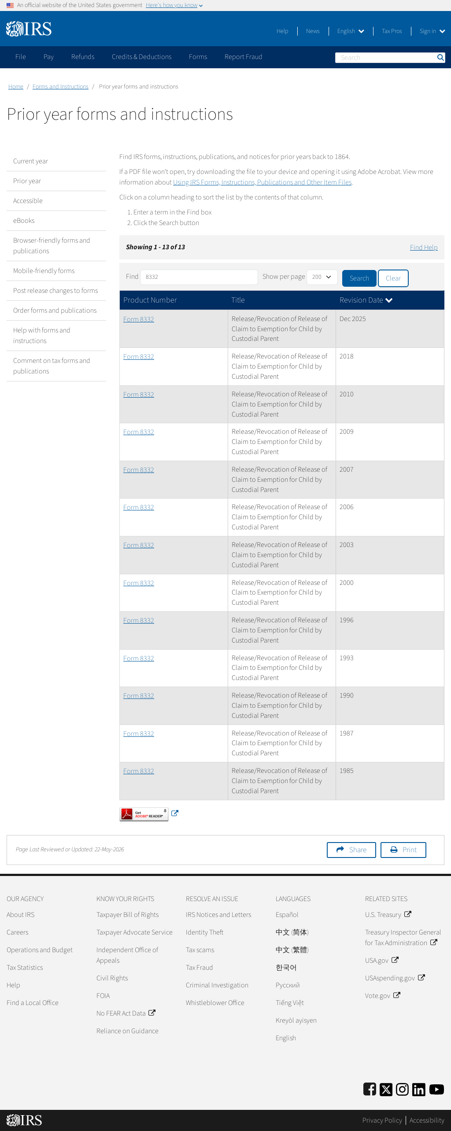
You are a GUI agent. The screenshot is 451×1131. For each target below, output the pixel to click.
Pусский (288, 985)
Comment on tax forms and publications (51, 366)
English (350, 31)
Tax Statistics (25, 967)
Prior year (27, 181)
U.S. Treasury (387, 915)
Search (440, 57)
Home (15, 86)
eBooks (23, 220)
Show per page (283, 276)
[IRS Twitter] (386, 1088)
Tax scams (200, 950)
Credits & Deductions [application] (141, 57)
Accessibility (427, 1120)
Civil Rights (112, 978)
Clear (393, 278)
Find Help (424, 247)
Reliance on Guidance (127, 1031)
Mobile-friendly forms (43, 271)
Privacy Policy (382, 1120)
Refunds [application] (82, 57)
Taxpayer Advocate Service (134, 932)
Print (410, 850)
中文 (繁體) (292, 950)
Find (132, 276)
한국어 (286, 967)
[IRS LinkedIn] (418, 1088)
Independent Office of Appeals (127, 955)
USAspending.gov (394, 978)
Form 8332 (138, 319)
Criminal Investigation (217, 985)
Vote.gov (382, 996)
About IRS (20, 915)
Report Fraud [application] (243, 57)
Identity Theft (204, 932)
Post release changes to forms (55, 291)
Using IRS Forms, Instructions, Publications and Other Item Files (262, 182)
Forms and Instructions (61, 86)
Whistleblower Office (215, 1003)
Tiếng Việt (290, 1003)
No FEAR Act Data (125, 1013)
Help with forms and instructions (41, 335)
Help (282, 31)
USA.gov (381, 960)
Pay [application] (49, 57)
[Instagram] (402, 1088)
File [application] (20, 57)
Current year (30, 161)
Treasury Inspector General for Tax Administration (403, 938)
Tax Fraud (199, 967)
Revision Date (366, 300)
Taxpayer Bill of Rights (127, 915)
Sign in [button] (432, 31)
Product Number (150, 300)
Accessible (28, 201)
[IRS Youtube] (436, 1088)
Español (287, 915)
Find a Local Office (33, 1003)
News (313, 31)
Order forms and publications (54, 310)
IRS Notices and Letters (218, 915)
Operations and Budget (40, 950)
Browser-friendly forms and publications (51, 246)
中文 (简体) (292, 932)
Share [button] (357, 850)
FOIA (103, 996)
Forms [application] (198, 57)
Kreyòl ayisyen (296, 1020)
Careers (17, 932)
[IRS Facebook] (369, 1088)
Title (238, 300)
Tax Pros (392, 31)
